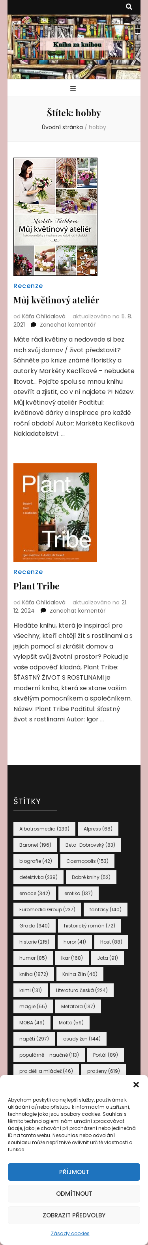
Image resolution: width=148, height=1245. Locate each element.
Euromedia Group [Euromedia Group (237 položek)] (47, 909)
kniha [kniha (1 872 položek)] (33, 974)
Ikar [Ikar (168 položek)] (72, 958)
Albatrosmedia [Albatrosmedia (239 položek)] (44, 828)
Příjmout (74, 1172)
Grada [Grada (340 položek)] (34, 925)
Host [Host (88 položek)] (111, 941)
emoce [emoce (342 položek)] (34, 893)
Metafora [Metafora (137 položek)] (78, 1006)
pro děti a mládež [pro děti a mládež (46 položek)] (46, 1071)
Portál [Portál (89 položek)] (105, 1055)
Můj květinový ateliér (56, 300)
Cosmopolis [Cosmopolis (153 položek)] (87, 861)
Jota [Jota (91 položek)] (107, 958)
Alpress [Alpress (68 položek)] (98, 828)
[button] (136, 1085)
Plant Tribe (36, 586)
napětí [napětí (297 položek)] (34, 1038)
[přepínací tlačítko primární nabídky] (74, 89)
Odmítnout (74, 1193)
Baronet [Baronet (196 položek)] (35, 845)
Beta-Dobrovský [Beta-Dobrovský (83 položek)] (90, 845)
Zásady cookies (70, 1233)
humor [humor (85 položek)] (33, 958)
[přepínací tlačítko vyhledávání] (129, 7)
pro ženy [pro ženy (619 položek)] (103, 1071)
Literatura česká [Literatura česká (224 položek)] (82, 990)
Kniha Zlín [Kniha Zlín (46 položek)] (79, 974)
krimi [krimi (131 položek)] (30, 990)
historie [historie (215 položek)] (34, 941)
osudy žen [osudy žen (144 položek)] (82, 1038)
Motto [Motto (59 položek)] (71, 1022)
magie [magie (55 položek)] (33, 1006)
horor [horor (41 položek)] (75, 941)
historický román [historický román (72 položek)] (89, 925)
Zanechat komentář (68, 325)
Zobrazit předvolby (74, 1215)
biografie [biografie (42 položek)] (35, 861)
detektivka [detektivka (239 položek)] (38, 877)
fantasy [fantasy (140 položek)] (106, 909)
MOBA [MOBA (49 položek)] (32, 1022)
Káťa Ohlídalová (44, 316)
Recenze (28, 285)
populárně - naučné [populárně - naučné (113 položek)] (49, 1055)
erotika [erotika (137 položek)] (78, 893)
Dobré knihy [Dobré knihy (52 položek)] (91, 877)
